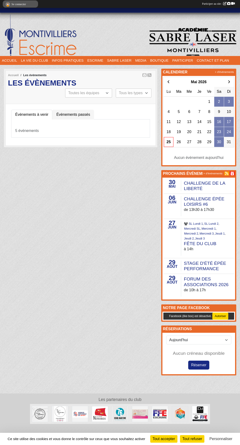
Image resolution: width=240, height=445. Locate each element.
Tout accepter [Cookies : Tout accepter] (164, 439)
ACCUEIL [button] (9, 60)
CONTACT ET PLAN (213, 60)
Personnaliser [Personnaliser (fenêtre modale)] (221, 439)
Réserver (198, 365)
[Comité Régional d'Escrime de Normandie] (100, 414)
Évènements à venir (31, 114)
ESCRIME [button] (95, 60)
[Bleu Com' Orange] (180, 414)
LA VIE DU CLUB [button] (34, 60)
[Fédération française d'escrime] (160, 414)
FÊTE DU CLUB (200, 243)
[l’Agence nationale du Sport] (80, 414)
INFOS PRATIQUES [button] (68, 60)
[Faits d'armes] (40, 414)
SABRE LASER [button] (119, 60)
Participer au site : (218, 3)
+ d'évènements (224, 72)
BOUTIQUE (159, 60)
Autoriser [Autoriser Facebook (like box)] (220, 316)
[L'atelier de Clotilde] (140, 414)
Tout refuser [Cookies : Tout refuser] (192, 439)
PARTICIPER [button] (182, 60)
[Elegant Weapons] (200, 414)
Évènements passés (73, 114)
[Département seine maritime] (120, 414)
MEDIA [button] (140, 60)
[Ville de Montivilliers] (60, 414)
